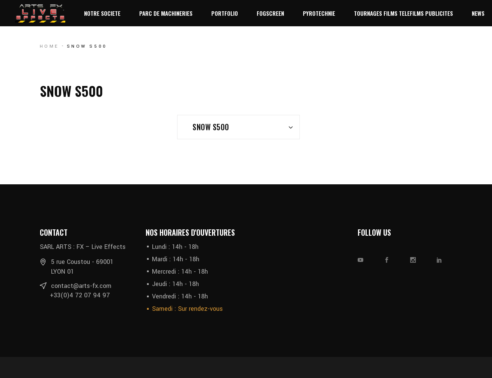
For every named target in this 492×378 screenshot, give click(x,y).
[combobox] (238, 127)
